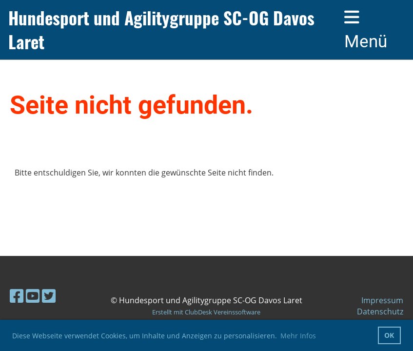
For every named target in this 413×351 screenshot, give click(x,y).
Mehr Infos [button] (298, 335)
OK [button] (389, 335)
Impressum (382, 300)
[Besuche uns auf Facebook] (16, 295)
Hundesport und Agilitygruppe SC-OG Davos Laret (161, 30)
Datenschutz (380, 311)
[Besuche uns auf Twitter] (49, 295)
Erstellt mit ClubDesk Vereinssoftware (206, 312)
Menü (365, 30)
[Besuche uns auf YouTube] (32, 295)
